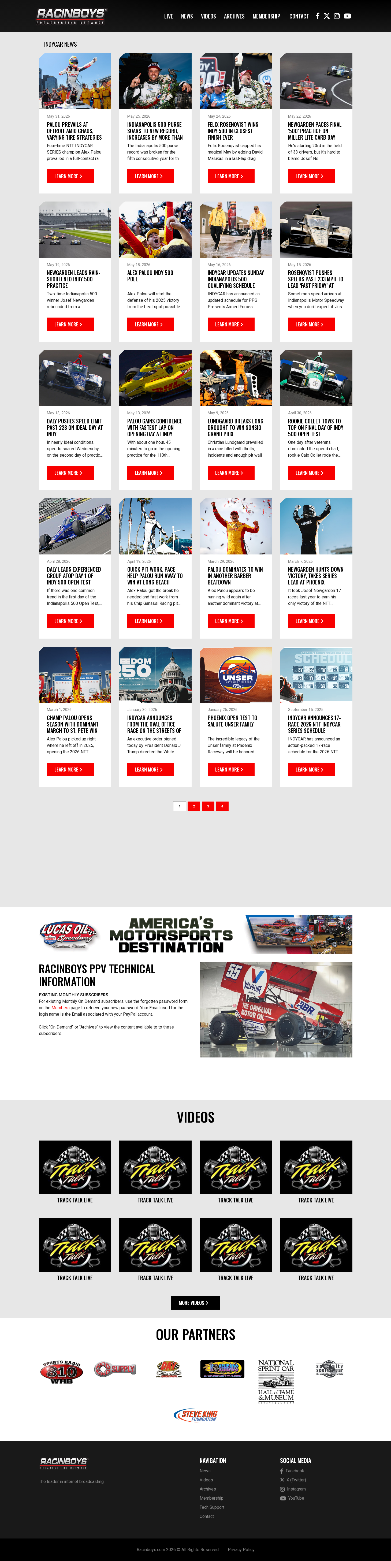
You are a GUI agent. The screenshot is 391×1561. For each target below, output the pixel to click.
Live (168, 16)
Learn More (68, 173)
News (187, 16)
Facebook (292, 1471)
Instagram (293, 1489)
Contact (299, 16)
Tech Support (212, 1507)
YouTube (292, 1498)
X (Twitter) (293, 1479)
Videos (208, 16)
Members (60, 1007)
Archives (234, 16)
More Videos (193, 1302)
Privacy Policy (241, 1549)
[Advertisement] (195, 857)
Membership (266, 16)
